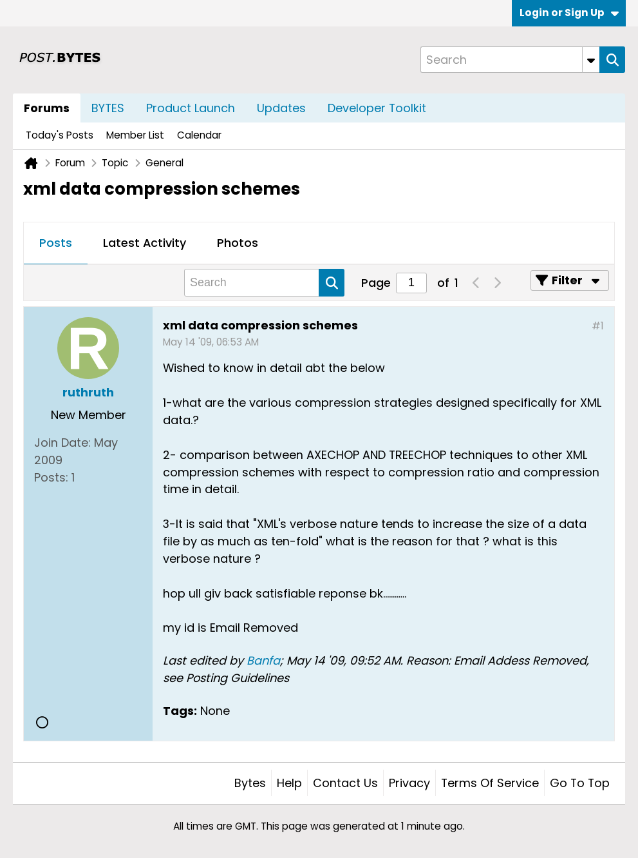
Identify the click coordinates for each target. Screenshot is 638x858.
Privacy (409, 783)
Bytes (250, 783)
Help (289, 783)
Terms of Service (490, 783)
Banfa (263, 660)
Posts (55, 243)
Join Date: (62, 442)
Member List (135, 135)
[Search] (509, 59)
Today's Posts (59, 135)
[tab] (56, 243)
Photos (237, 243)
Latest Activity (144, 243)
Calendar (199, 135)
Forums (47, 108)
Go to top (580, 783)
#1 (598, 326)
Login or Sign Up (569, 12)
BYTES (107, 108)
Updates (281, 108)
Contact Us (345, 783)
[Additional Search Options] (591, 59)
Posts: (51, 477)
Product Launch (190, 108)
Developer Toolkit (377, 108)
